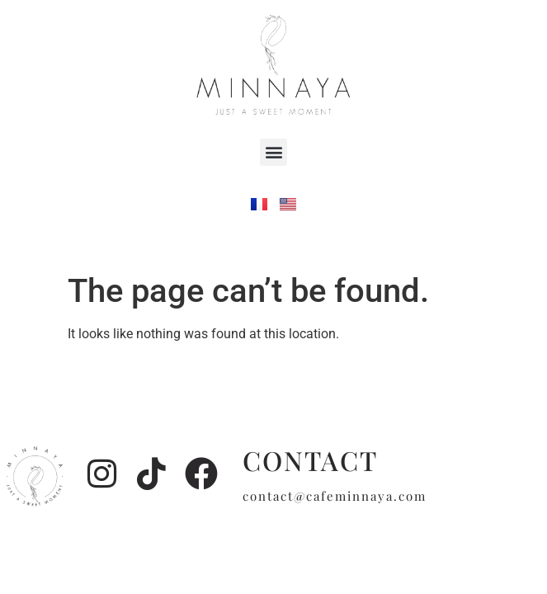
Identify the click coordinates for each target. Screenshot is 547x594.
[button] (273, 152)
